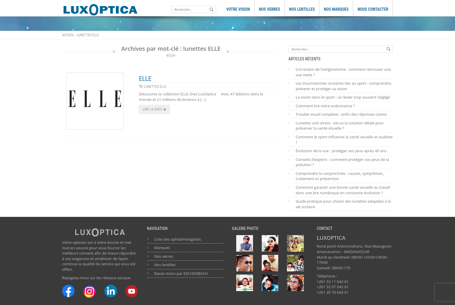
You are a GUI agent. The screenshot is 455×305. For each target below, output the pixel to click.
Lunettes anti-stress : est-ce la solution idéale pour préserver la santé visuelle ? (340, 125)
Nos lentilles (165, 264)
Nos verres (163, 256)
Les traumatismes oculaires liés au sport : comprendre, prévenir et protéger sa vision (344, 86)
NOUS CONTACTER (373, 9)
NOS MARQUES (336, 9)
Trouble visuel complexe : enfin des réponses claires (341, 114)
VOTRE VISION (238, 9)
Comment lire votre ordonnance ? (325, 105)
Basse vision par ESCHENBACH (181, 273)
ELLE (145, 78)
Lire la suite (154, 109)
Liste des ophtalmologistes (177, 239)
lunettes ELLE (155, 87)
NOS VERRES (269, 9)
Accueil (68, 35)
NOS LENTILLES (302, 9)
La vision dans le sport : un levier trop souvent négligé (343, 97)
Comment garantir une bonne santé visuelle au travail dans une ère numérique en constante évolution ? (343, 190)
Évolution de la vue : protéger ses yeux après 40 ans (341, 150)
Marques (162, 247)
